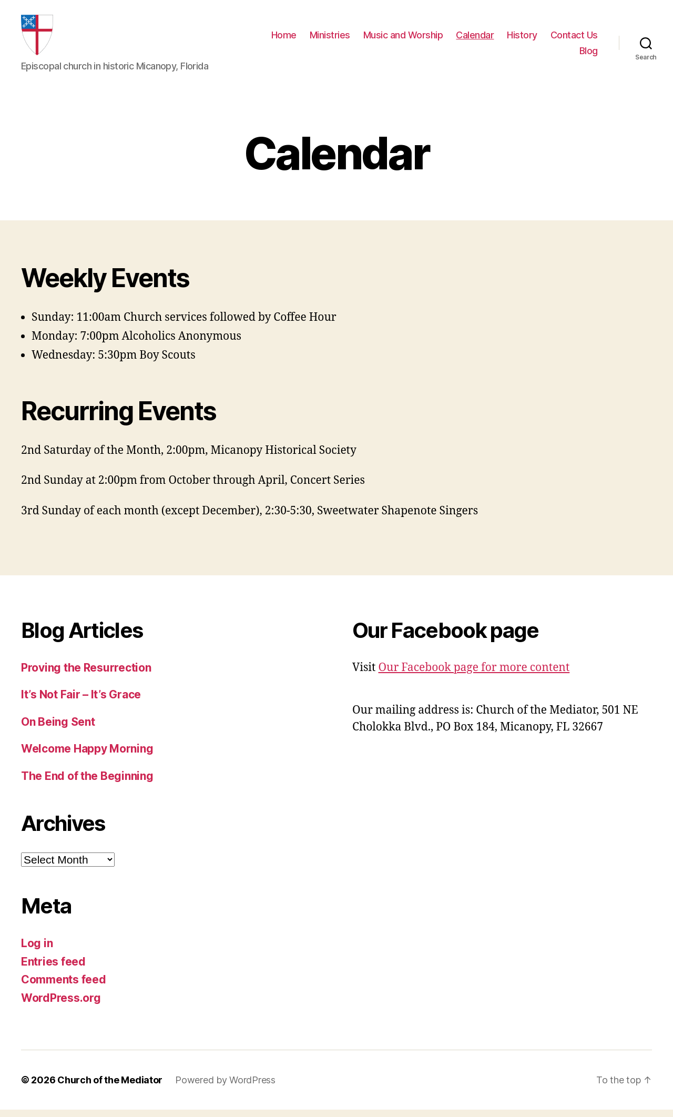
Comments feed (63, 986)
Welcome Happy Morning (87, 756)
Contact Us (574, 38)
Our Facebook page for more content (473, 674)
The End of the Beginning (87, 782)
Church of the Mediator (109, 1087)
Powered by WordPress (225, 1087)
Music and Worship (403, 38)
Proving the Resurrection (86, 674)
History (522, 38)
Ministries (330, 38)
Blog (588, 54)
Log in (37, 950)
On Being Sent (58, 728)
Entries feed (53, 968)
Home (284, 38)
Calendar (475, 38)
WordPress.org (61, 1004)
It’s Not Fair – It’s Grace (81, 701)
